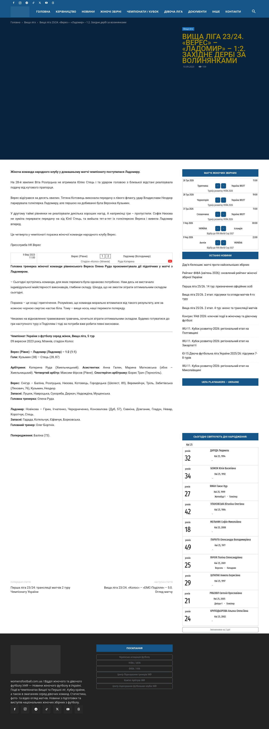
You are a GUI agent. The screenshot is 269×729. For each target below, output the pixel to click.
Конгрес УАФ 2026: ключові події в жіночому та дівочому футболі (219, 318)
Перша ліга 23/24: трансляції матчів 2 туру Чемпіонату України (40, 590)
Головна (15, 22)
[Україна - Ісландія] (220, 229)
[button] (253, 12)
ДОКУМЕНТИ (197, 11)
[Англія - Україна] (220, 243)
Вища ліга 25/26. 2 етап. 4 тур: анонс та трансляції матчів (219, 308)
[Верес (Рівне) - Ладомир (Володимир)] (91, 258)
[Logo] (22, 12)
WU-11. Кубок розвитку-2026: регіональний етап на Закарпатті (215, 343)
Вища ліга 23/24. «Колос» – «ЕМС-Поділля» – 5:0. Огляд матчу (138, 590)
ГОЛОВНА (43, 11)
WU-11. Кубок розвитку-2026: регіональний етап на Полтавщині (215, 330)
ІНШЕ (216, 11)
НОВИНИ (88, 11)
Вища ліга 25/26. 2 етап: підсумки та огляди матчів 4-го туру (218, 296)
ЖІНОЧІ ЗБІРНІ (110, 11)
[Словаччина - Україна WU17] (220, 214)
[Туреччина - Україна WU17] (220, 186)
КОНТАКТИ (233, 11)
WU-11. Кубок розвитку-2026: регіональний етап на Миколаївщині (215, 368)
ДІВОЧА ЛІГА (173, 11)
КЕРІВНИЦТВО (66, 11)
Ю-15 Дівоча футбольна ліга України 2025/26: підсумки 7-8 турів (219, 355)
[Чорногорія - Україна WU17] (220, 200)
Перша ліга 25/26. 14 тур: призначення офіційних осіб (217, 286)
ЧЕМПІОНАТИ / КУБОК (143, 11)
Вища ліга (30, 22)
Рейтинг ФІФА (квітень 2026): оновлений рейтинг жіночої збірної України (219, 275)
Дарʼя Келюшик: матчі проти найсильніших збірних (215, 264)
